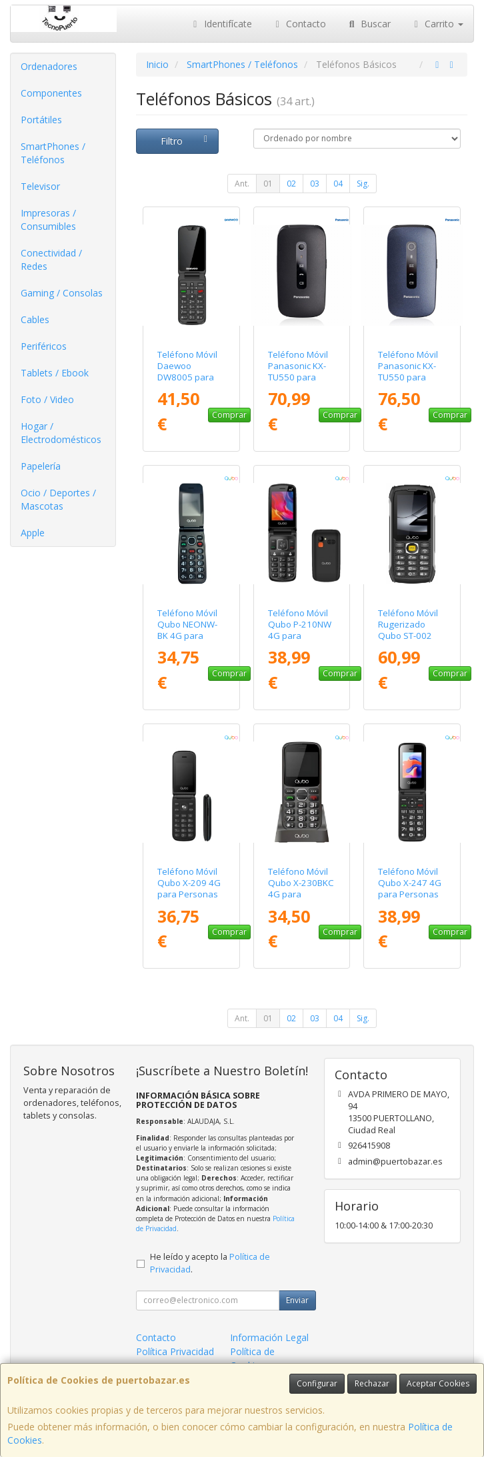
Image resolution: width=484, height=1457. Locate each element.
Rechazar (372, 1383)
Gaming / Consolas (62, 292)
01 (268, 183)
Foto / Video (47, 399)
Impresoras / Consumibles (48, 220)
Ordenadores (49, 66)
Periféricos (44, 346)
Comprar (229, 414)
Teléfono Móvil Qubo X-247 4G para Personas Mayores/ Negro (411, 888)
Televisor (40, 186)
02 (291, 183)
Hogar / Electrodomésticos (61, 433)
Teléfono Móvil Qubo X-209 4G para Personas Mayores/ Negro (190, 888)
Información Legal (269, 1337)
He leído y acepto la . (210, 1263)
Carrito (437, 23)
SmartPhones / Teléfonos (53, 153)
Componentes (51, 93)
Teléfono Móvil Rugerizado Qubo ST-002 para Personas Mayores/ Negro (411, 636)
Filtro (186, 141)
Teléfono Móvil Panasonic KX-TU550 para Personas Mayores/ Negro (301, 377)
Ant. (242, 183)
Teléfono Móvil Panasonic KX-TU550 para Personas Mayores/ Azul (408, 377)
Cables (35, 319)
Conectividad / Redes (51, 259)
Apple (33, 532)
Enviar (297, 1300)
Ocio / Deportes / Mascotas (58, 499)
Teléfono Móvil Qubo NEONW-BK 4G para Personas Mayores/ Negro (190, 636)
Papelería (41, 466)
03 (314, 183)
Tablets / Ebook (55, 372)
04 (338, 183)
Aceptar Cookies (438, 1383)
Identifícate (220, 23)
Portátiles (41, 119)
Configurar (317, 1383)
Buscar (368, 23)
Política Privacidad (175, 1351)
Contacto (299, 23)
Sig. (363, 183)
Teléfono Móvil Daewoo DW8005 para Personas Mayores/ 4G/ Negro (187, 383)
